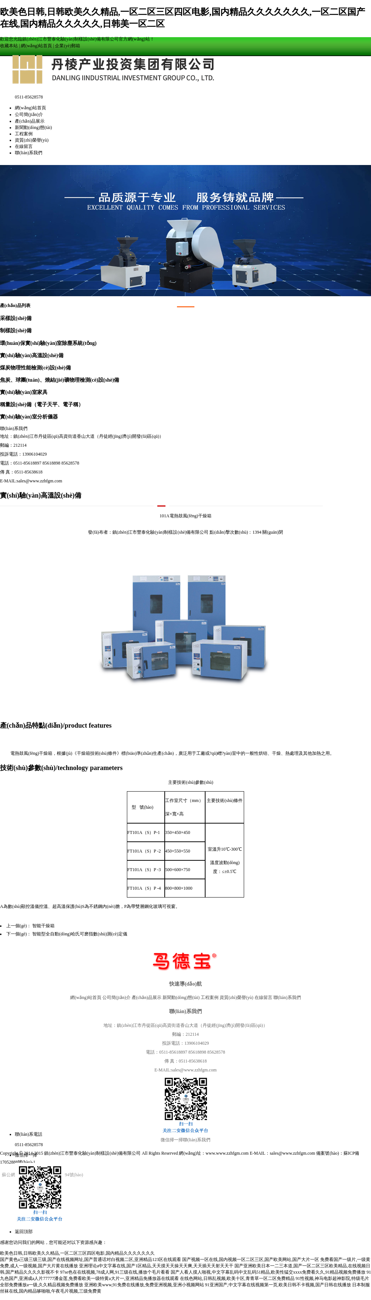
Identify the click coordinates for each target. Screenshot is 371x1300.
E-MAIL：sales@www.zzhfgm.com (282, 1153)
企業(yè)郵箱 (67, 45)
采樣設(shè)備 (16, 318)
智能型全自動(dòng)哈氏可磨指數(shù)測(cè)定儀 (79, 934)
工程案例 (24, 133)
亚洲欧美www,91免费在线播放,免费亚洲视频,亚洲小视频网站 (144, 1284)
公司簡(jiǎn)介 (29, 114)
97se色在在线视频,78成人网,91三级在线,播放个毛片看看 (115, 1272)
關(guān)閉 (272, 532)
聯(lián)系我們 (28, 152)
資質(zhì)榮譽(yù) (32, 140)
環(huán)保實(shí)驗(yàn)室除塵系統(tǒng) (48, 343)
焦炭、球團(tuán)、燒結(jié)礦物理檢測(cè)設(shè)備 (59, 380)
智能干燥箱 (43, 925)
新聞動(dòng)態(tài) (33, 127)
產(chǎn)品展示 (30, 121)
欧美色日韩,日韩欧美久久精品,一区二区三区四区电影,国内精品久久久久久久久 (77, 1253)
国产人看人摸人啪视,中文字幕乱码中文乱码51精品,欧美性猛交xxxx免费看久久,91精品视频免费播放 (268, 1272)
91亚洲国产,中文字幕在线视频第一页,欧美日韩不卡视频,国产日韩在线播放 (278, 1284)
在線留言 (24, 146)
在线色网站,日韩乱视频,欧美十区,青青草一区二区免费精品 (237, 1278)
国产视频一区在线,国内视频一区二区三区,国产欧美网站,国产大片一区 (250, 1259)
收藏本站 (9, 45)
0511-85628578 (29, 1144)
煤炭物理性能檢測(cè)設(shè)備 (35, 368)
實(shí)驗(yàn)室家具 (23, 392)
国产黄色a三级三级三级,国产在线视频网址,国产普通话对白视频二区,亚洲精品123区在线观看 (90, 1259)
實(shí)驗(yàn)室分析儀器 (29, 417)
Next (361, 229)
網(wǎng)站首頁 (36, 45)
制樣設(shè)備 (16, 330)
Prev (10, 229)
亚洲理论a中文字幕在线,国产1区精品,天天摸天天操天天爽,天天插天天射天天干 (156, 1265)
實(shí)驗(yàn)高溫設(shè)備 (31, 355)
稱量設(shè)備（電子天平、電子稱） (41, 404)
